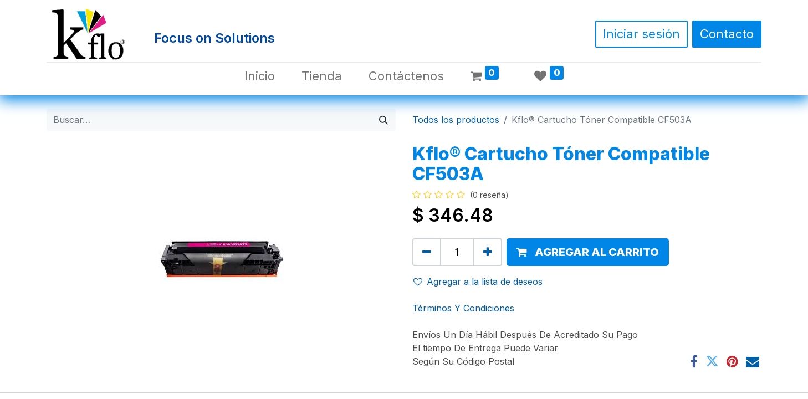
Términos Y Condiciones (463, 308)
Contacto (727, 34)
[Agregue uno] (487, 252)
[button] (588, 252)
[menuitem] (259, 76)
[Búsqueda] (383, 120)
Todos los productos (455, 119)
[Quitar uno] (426, 252)
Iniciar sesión (641, 34)
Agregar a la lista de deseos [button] (478, 281)
